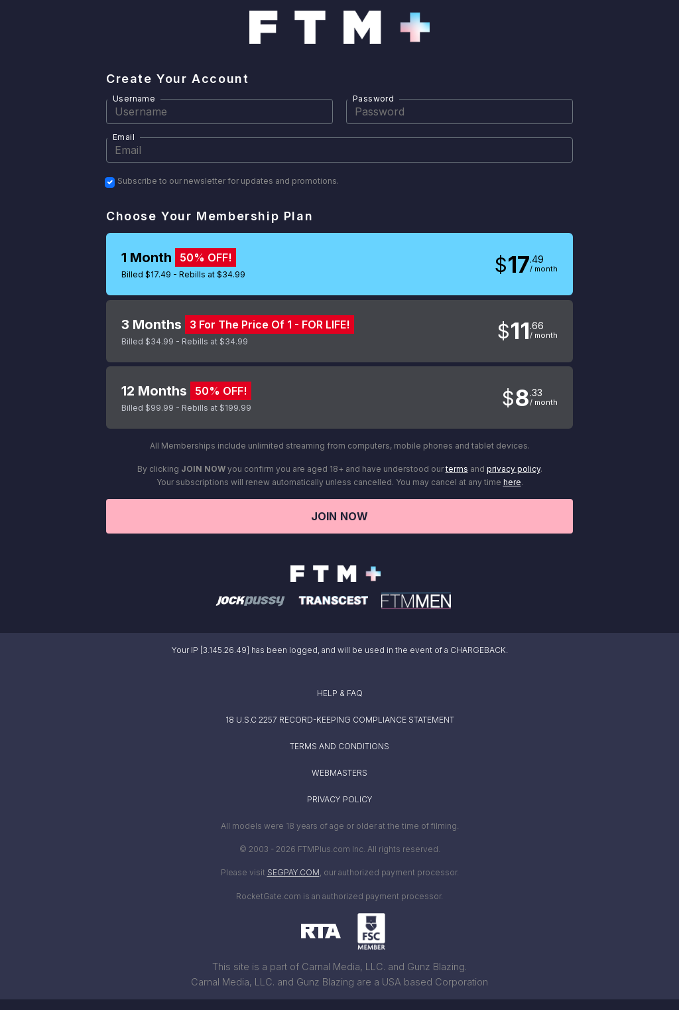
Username (134, 99)
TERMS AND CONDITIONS (339, 746)
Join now (339, 516)
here (512, 482)
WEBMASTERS (339, 773)
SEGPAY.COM (293, 872)
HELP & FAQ (340, 693)
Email (124, 137)
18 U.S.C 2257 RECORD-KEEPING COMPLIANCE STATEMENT (339, 720)
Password (373, 99)
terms (457, 469)
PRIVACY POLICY (340, 799)
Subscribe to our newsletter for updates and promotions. (228, 181)
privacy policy (513, 469)
